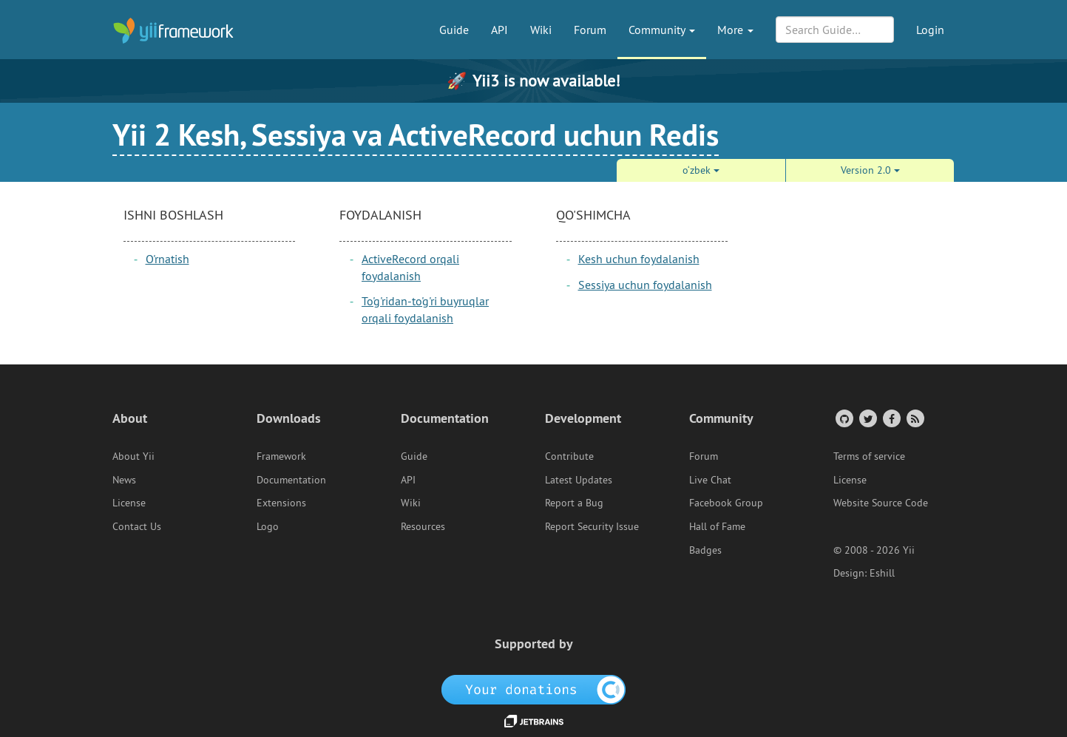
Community (662, 29)
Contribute (569, 456)
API (499, 29)
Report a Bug (574, 502)
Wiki (541, 29)
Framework (281, 456)
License (129, 502)
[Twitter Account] (867, 418)
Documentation (291, 479)
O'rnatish (167, 258)
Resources (423, 526)
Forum (590, 29)
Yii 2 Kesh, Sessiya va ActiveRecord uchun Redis (415, 134)
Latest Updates (578, 479)
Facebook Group (726, 502)
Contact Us (136, 526)
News (124, 479)
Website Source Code (880, 502)
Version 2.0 (870, 170)
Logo (268, 526)
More (735, 29)
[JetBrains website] (533, 720)
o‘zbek (700, 170)
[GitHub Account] (843, 418)
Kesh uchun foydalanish (639, 258)
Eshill (882, 573)
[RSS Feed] (914, 418)
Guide (454, 29)
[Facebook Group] (891, 418)
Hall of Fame (717, 526)
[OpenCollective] (533, 688)
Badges (705, 550)
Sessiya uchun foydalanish (645, 284)
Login (930, 29)
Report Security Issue (592, 526)
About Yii (133, 456)
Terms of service (869, 456)
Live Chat (710, 479)
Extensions (281, 502)
